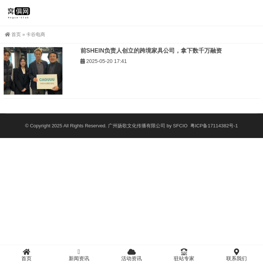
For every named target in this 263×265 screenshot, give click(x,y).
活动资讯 (131, 254)
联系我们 (236, 254)
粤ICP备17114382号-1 (213, 125)
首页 (13, 34)
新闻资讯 (79, 254)
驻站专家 (184, 254)
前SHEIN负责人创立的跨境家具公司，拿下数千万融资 (151, 50)
